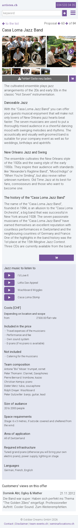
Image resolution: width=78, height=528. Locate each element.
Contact (8, 523)
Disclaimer (21, 523)
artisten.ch (9, 5)
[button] (71, 51)
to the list (10, 23)
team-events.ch (39, 523)
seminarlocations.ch (62, 523)
